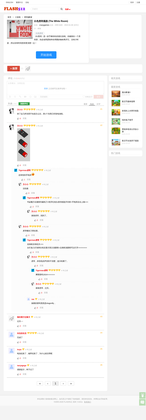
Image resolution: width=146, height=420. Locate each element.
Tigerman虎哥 (25, 170)
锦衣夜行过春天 (24, 317)
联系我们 (87, 402)
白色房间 (39, 33)
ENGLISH (9, 2)
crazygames (44, 25)
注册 (138, 2)
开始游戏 (46, 54)
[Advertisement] (115, 36)
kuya (19, 349)
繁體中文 (19, 2)
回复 (25, 118)
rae (33, 299)
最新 (85, 104)
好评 (98, 104)
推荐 (14, 68)
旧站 (27, 2)
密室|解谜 (28, 17)
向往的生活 (22, 333)
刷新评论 (24, 104)
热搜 (68, 9)
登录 (132, 2)
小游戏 (18, 17)
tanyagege (22, 365)
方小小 (20, 110)
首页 (9, 17)
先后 (92, 104)
